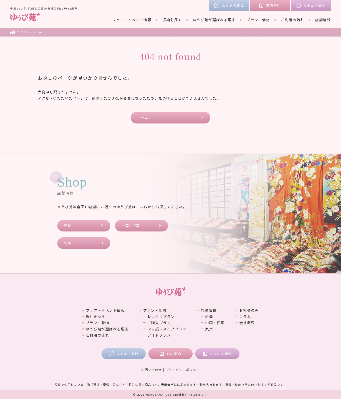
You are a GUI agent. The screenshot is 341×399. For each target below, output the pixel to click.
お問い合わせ (151, 369)
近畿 (67, 225)
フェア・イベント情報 (131, 19)
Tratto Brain (197, 394)
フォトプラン (159, 335)
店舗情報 (323, 19)
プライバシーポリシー (182, 369)
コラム (245, 316)
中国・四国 (131, 225)
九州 (67, 243)
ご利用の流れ (292, 19)
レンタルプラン (161, 316)
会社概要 (247, 322)
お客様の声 (249, 310)
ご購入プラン (159, 322)
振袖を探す (172, 19)
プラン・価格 (258, 19)
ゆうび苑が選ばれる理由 (214, 19)
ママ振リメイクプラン (167, 329)
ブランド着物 (97, 322)
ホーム (142, 117)
